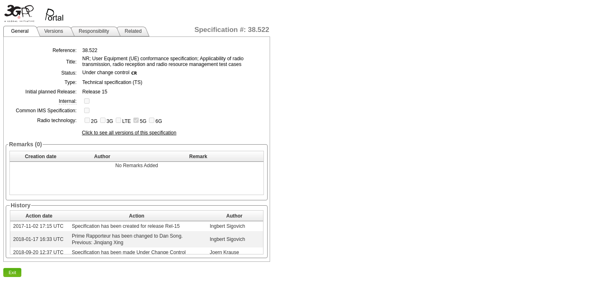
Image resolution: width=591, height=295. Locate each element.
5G (143, 121)
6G (159, 121)
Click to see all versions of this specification (129, 133)
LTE (126, 121)
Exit (12, 272)
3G (110, 121)
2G (94, 121)
